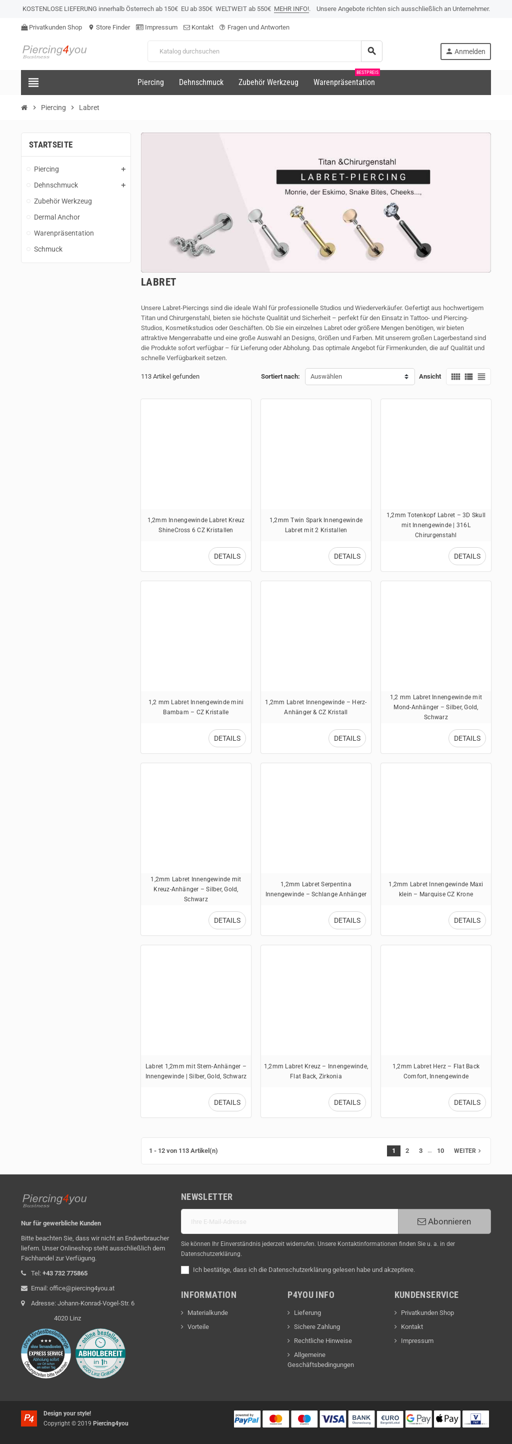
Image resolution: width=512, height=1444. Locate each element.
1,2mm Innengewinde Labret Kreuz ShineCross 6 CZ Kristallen (196, 525)
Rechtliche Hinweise (323, 1340)
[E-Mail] (289, 1221)
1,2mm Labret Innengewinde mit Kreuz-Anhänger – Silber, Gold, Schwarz (195, 889)
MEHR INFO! (291, 9)
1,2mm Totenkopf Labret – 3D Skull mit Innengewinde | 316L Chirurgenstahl (436, 525)
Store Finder (109, 27)
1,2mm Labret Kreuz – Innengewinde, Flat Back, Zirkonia (316, 1071)
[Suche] (265, 51)
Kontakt (199, 27)
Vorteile (198, 1326)
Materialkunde (208, 1312)
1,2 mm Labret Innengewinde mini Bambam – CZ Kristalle (196, 707)
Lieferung (307, 1312)
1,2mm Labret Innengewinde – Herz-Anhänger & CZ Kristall (315, 707)
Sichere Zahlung (317, 1326)
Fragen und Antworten (255, 27)
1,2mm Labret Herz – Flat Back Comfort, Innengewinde (436, 1071)
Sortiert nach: (280, 376)
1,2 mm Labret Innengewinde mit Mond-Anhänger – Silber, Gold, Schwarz (436, 707)
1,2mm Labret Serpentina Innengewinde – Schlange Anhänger (316, 889)
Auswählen (326, 376)
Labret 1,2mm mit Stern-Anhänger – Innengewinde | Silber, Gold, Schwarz (196, 1071)
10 (440, 1150)
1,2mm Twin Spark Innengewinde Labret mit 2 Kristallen (316, 525)
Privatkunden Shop (51, 27)
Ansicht (430, 376)
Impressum (157, 27)
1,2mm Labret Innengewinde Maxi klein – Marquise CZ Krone (435, 889)
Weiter (468, 1150)
